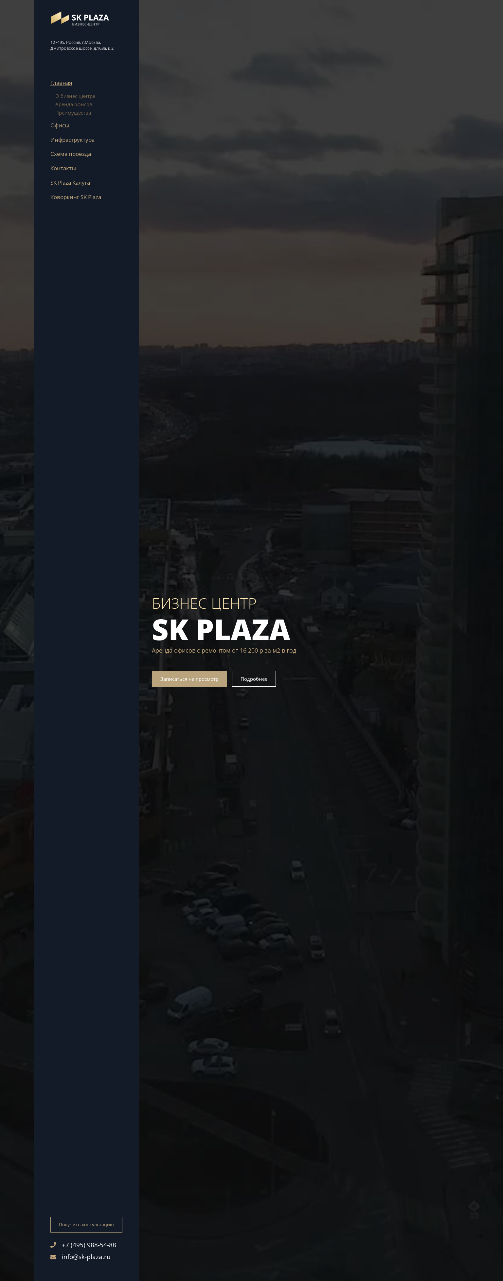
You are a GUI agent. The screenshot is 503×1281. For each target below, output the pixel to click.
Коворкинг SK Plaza (75, 197)
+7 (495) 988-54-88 (83, 1245)
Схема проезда (70, 154)
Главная (61, 82)
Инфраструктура (72, 139)
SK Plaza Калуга (70, 182)
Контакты (63, 168)
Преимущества (73, 112)
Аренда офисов (73, 104)
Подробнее (254, 679)
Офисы (59, 125)
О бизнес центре (75, 96)
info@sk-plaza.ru (80, 1257)
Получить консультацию (86, 1224)
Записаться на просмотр (189, 679)
